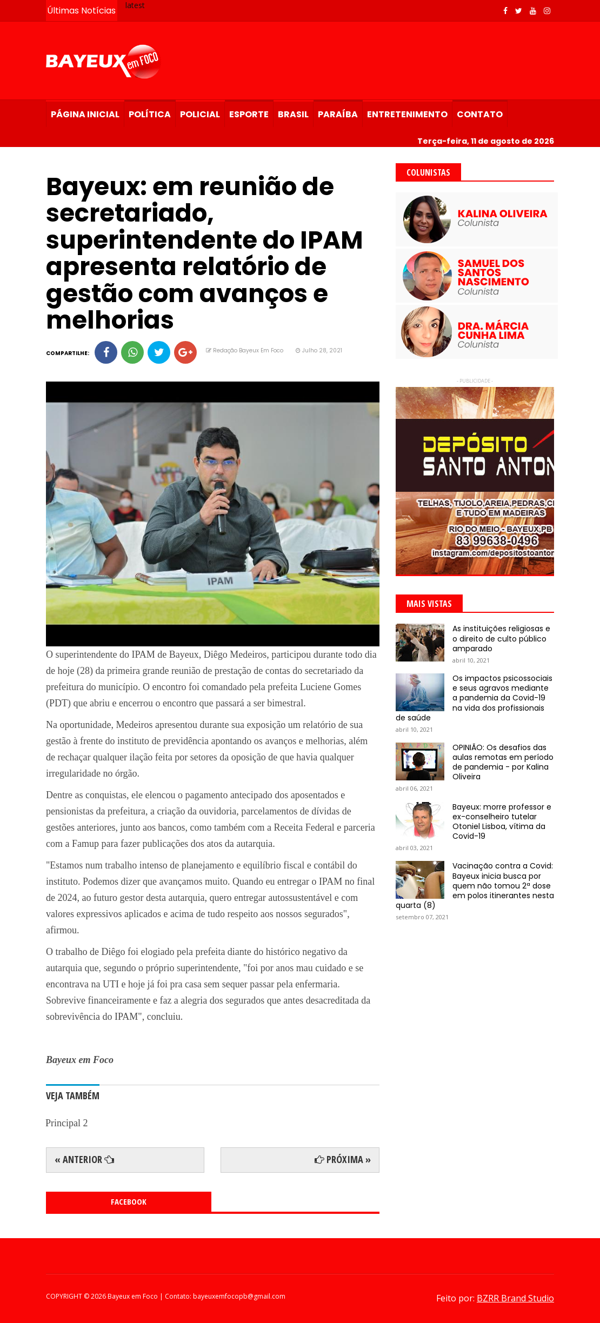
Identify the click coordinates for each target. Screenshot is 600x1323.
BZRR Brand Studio (515, 1298)
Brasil (293, 114)
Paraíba (338, 114)
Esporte (249, 114)
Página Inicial (85, 114)
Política (150, 114)
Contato (480, 114)
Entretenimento (407, 114)
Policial (200, 114)
